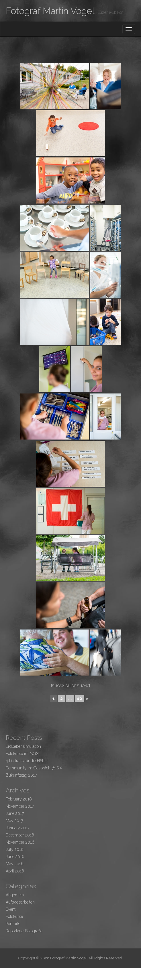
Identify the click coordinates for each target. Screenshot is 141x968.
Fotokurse (14, 916)
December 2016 (20, 835)
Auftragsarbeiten (20, 902)
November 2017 (20, 806)
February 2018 (19, 799)
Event (10, 909)
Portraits (13, 923)
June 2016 (15, 856)
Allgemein (15, 895)
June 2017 (15, 813)
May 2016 (14, 863)
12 (79, 698)
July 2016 (14, 849)
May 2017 (14, 820)
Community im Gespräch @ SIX (34, 768)
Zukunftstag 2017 (21, 775)
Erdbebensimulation (23, 746)
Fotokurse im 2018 (22, 753)
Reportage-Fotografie (24, 931)
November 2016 (20, 842)
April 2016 (15, 871)
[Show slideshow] (70, 686)
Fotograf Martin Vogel (50, 10)
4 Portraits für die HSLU (27, 760)
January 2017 (18, 828)
